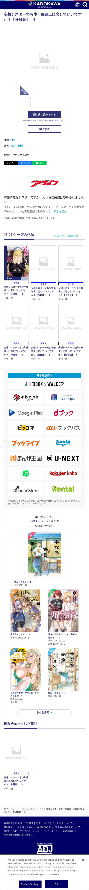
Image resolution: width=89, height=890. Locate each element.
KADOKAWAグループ (46, 827)
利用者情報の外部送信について (19, 835)
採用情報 (29, 823)
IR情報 (18, 823)
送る (41, 163)
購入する (44, 129)
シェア (27, 163)
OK (56, 884)
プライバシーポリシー (31, 831)
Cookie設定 (68, 831)
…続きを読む (59, 211)
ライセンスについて (62, 823)
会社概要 (8, 823)
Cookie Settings (30, 884)
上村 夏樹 (16, 145)
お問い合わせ (10, 831)
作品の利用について (70, 827)
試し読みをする (44, 114)
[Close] (83, 860)
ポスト (12, 163)
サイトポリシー (52, 831)
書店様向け (9, 827)
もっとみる (42, 712)
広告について (43, 823)
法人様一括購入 (25, 827)
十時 (12, 139)
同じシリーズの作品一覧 (65, 235)
